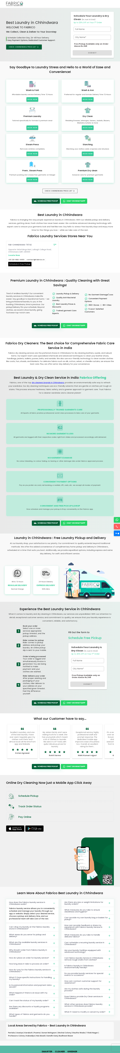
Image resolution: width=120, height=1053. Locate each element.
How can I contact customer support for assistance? (87, 982)
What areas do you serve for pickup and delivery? (32, 935)
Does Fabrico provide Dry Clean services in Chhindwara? (87, 997)
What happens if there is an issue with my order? (32, 993)
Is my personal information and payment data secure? (32, 986)
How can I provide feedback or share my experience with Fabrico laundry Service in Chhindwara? (87, 927)
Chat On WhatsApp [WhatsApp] (74, 201)
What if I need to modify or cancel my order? (87, 1011)
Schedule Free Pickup (46, 201)
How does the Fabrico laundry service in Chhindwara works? (32, 903)
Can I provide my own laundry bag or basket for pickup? (87, 918)
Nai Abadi (40, 1036)
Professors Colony (16, 1036)
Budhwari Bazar (66, 1036)
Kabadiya (30, 1036)
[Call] (117, 526)
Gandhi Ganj (52, 1036)
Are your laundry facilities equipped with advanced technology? (87, 951)
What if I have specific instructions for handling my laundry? (32, 978)
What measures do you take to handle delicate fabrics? (87, 935)
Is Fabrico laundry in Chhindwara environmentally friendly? (87, 966)
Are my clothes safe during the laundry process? (87, 989)
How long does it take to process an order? (32, 963)
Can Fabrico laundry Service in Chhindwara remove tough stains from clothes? (87, 959)
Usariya (19, 1032)
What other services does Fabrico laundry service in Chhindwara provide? (87, 1005)
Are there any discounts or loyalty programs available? (32, 1007)
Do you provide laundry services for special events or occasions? (87, 974)
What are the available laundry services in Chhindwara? (32, 943)
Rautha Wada (79, 1032)
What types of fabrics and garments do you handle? (32, 1015)
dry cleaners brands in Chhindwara (48, 382)
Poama (37, 1032)
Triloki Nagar (92, 1032)
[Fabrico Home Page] (14, 4)
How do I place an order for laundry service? (32, 957)
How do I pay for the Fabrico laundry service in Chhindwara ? (32, 970)
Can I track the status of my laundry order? (32, 1000)
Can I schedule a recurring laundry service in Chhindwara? (87, 943)
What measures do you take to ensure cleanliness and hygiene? (87, 911)
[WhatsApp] (117, 520)
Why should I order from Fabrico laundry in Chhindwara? (32, 951)
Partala (11, 1032)
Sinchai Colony (65, 1032)
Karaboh (28, 1032)
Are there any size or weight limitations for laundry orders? (87, 903)
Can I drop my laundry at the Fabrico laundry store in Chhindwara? (32, 928)
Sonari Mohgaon (49, 1032)
